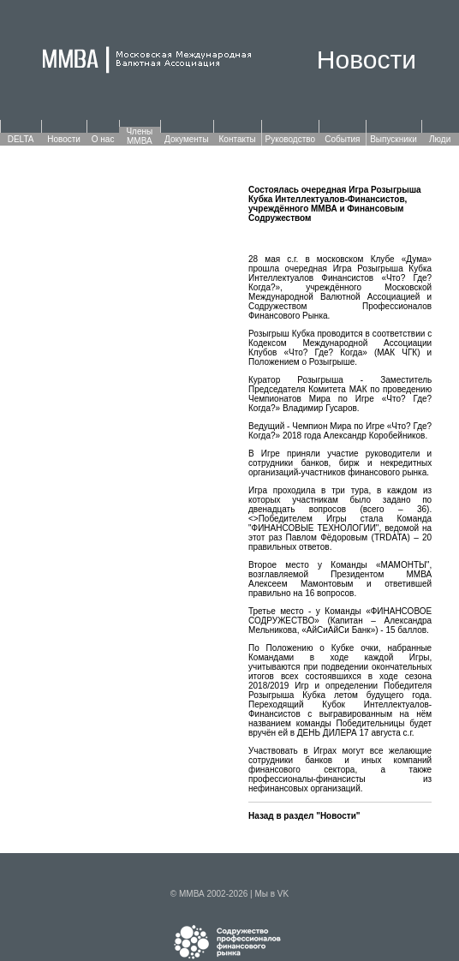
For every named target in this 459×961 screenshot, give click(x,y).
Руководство (290, 139)
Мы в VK (271, 893)
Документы (186, 139)
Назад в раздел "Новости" (304, 816)
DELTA (21, 139)
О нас (103, 139)
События (342, 139)
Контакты (237, 139)
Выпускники (393, 139)
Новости (63, 139)
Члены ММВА (139, 136)
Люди (439, 139)
